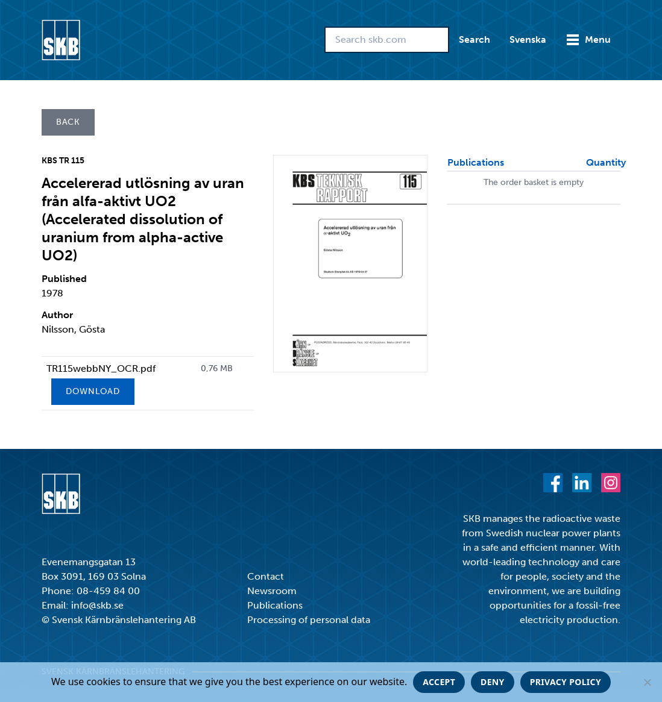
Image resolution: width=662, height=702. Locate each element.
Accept (439, 682)
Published (64, 278)
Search (474, 39)
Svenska (527, 39)
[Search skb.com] (386, 40)
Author (57, 315)
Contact (265, 576)
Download (93, 391)
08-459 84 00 (108, 591)
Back (68, 122)
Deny (493, 682)
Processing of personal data (308, 619)
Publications (275, 605)
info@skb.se (97, 605)
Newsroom (272, 591)
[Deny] (647, 682)
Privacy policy (565, 682)
